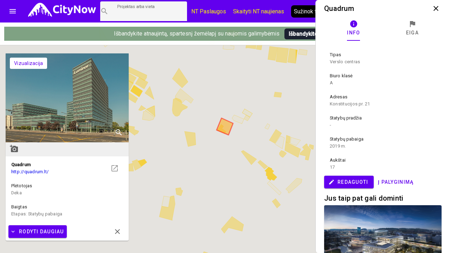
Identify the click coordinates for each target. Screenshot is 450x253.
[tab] (353, 28)
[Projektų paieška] (143, 11)
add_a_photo (14, 148)
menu (12, 11)
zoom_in (119, 132)
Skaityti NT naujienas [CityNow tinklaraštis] (258, 11)
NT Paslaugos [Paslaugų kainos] (208, 11)
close (436, 8)
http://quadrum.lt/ (30, 171)
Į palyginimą (395, 182)
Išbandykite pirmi (310, 34)
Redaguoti (348, 182)
